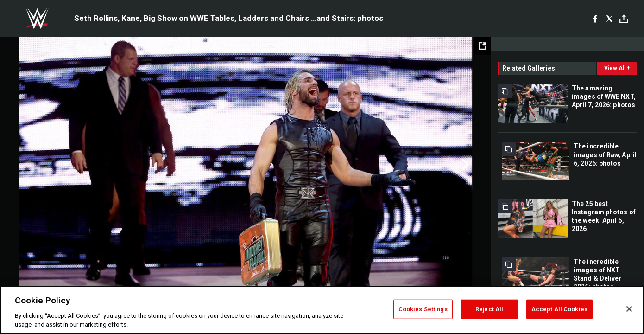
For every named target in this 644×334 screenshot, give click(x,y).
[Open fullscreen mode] (482, 46)
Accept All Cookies (559, 309)
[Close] (629, 309)
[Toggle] (624, 18)
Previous (27, 165)
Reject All (489, 309)
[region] (322, 310)
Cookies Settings (423, 309)
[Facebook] (595, 18)
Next (464, 165)
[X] (609, 18)
